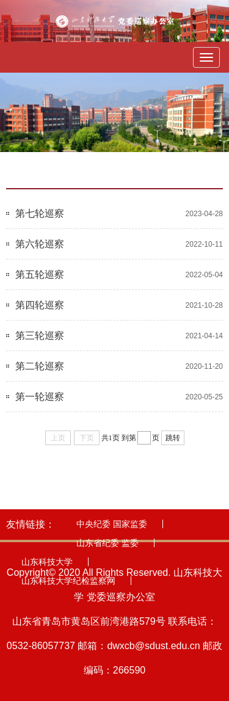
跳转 (172, 438)
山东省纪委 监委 (107, 543)
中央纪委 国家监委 (111, 524)
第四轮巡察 (39, 305)
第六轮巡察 (39, 244)
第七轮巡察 (39, 213)
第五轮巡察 (39, 274)
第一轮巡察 (39, 396)
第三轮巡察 (39, 335)
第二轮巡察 (39, 366)
